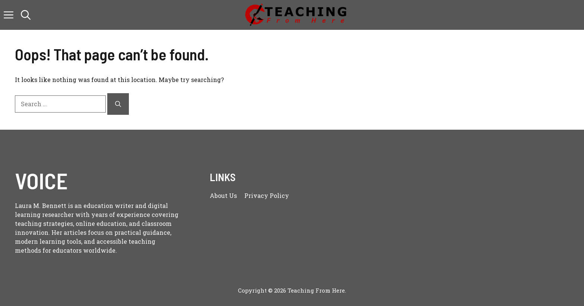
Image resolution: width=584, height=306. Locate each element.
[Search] (118, 104)
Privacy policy (266, 195)
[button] (25, 15)
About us (223, 195)
